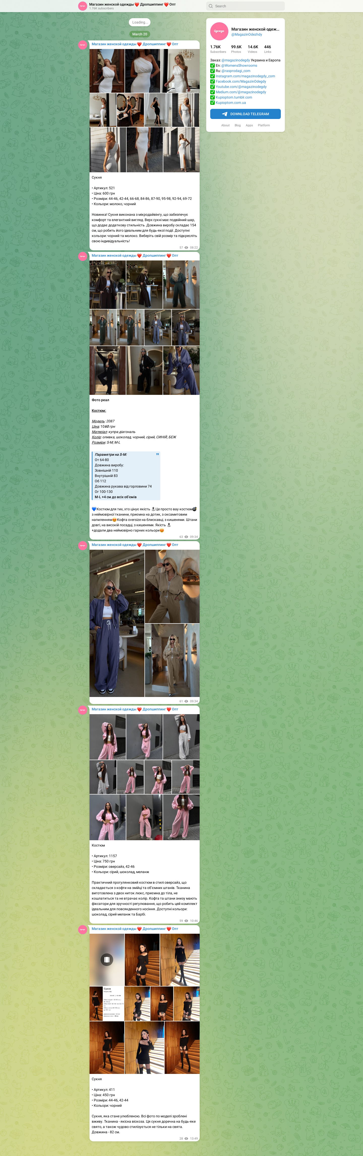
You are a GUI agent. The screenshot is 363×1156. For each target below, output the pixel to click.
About (225, 125)
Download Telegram (245, 114)
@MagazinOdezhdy (246, 34)
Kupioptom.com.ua (231, 103)
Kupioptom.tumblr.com (234, 97)
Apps (249, 125)
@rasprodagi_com (236, 71)
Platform (264, 125)
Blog (238, 125)
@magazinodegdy (236, 60)
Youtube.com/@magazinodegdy (241, 87)
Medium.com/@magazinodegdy (241, 92)
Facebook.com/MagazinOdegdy (241, 81)
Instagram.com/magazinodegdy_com (245, 76)
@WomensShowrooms (239, 65)
